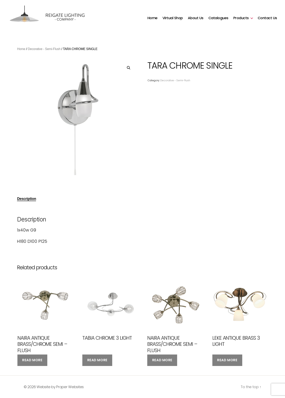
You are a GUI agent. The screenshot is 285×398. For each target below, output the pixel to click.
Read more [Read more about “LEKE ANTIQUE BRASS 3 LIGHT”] (227, 360)
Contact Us (267, 18)
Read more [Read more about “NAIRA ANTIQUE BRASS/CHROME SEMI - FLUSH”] (32, 360)
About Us (195, 18)
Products (241, 18)
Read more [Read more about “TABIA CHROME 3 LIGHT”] (97, 360)
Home (152, 18)
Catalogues (218, 18)
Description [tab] (26, 199)
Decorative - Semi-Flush (44, 49)
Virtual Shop (172, 18)
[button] (128, 67)
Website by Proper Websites (60, 386)
